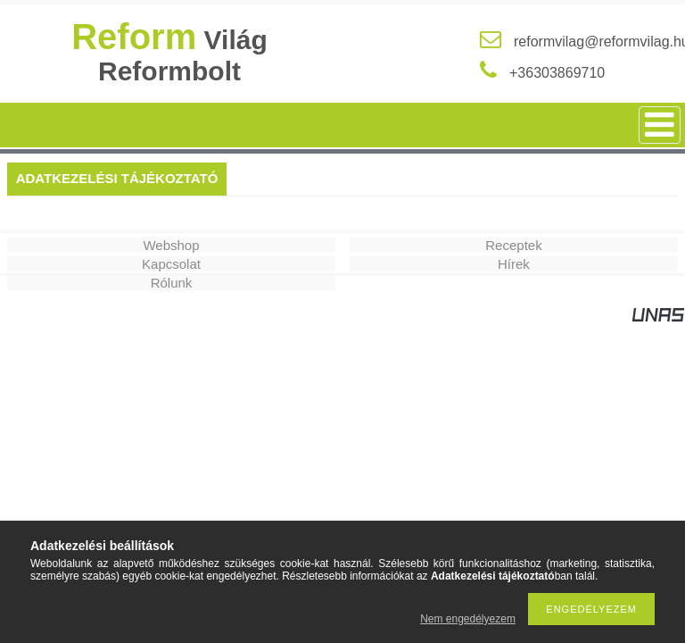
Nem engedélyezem (468, 619)
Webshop (171, 245)
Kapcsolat (171, 263)
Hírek (514, 263)
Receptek (513, 245)
